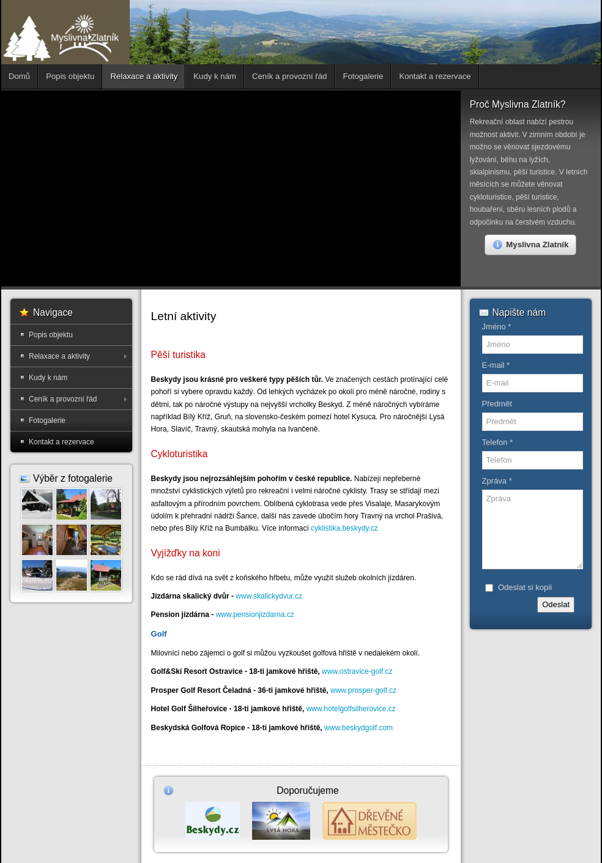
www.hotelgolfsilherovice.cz (351, 708)
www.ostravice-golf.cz (357, 671)
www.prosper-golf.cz (363, 690)
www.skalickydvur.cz (269, 596)
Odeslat (556, 604)
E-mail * (496, 365)
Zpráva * (497, 480)
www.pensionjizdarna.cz (255, 614)
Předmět (497, 403)
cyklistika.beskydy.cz (344, 528)
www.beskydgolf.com (358, 727)
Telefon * (497, 442)
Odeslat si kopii (525, 587)
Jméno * (496, 326)
